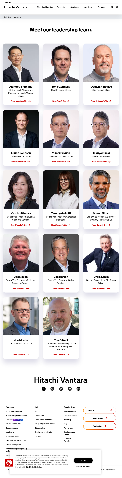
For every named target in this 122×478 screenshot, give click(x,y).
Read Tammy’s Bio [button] (61, 225)
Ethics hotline (40, 428)
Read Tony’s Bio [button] (60, 101)
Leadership (10, 432)
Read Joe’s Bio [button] (21, 354)
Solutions (75, 7)
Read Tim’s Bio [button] (61, 354)
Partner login (68, 428)
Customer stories (70, 415)
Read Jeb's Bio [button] (61, 288)
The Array (67, 420)
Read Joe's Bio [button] (21, 288)
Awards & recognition (13, 444)
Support (38, 411)
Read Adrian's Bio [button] (20, 161)
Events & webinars (12, 428)
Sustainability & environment (16, 415)
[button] (116, 7)
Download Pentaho (67, 439)
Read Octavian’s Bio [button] (101, 101)
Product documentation (44, 420)
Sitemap (113, 469)
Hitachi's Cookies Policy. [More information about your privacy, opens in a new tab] (34, 467)
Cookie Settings (83, 466)
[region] (55, 462)
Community (39, 415)
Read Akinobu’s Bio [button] (21, 101)
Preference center (13, 436)
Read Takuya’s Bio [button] (101, 161)
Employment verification (44, 432)
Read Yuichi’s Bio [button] (61, 161)
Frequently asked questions (45, 424)
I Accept (83, 460)
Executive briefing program (16, 440)
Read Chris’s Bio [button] (101, 288)
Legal (107, 469)
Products (61, 7)
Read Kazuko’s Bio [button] (20, 225)
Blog (65, 424)
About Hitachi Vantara (14, 411)
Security (38, 436)
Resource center (70, 411)
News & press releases (14, 424)
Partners (101, 7)
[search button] (111, 7)
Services (88, 7)
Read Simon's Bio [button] (101, 225)
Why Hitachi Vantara (45, 7)
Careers (9, 420)
